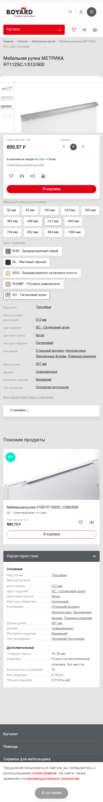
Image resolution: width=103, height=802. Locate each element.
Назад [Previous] (5, 485)
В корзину (51, 189)
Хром (40, 335)
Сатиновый (44, 343)
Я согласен (51, 793)
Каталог (13, 29)
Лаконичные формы (51, 356)
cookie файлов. (45, 773)
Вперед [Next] (98, 485)
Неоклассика (76, 350)
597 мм (41, 364)
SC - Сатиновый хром (52, 327)
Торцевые (43, 307)
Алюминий (44, 379)
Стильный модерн (50, 350)
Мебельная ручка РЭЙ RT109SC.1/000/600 (42, 507)
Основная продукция (52, 387)
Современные (46, 372)
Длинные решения (82, 356)
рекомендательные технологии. (53, 778)
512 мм (41, 320)
